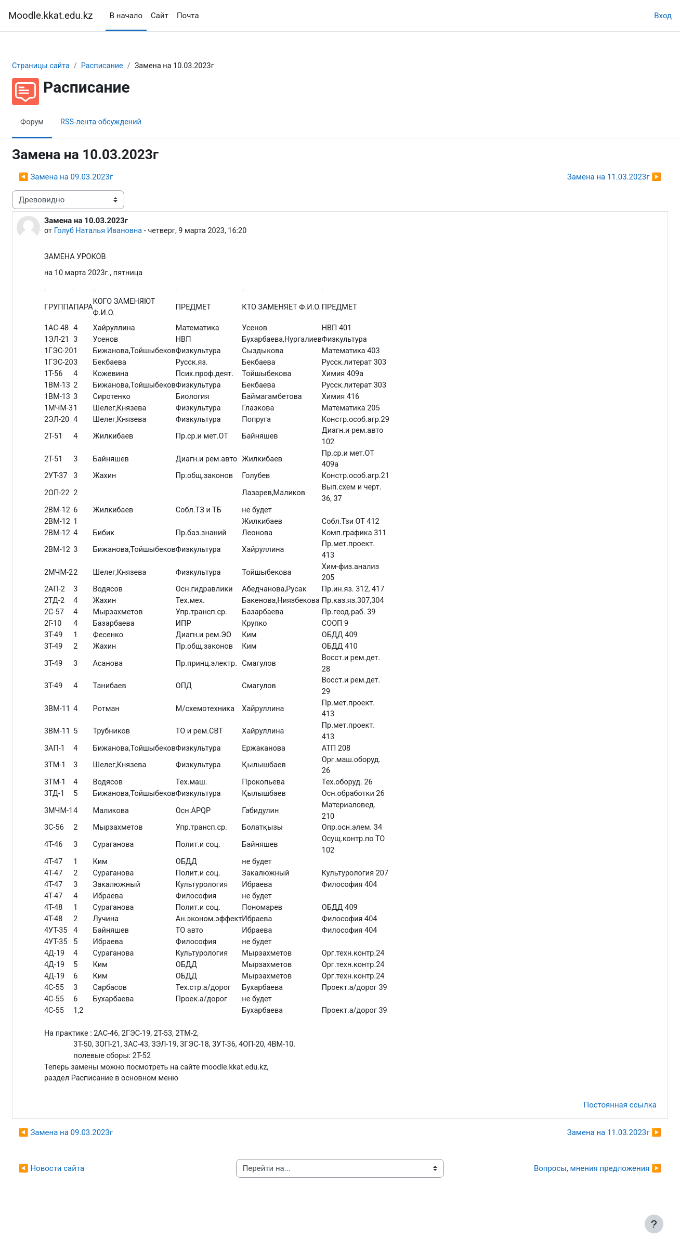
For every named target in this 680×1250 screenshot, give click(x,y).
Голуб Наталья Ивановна (125, 231)
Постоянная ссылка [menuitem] (595, 1128)
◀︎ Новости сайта (76, 1192)
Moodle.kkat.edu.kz (50, 15)
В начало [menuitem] (126, 15)
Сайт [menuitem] (159, 15)
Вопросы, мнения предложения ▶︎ (572, 1192)
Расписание (130, 66)
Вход (663, 15)
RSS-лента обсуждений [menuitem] (128, 122)
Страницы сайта (67, 66)
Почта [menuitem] (188, 15)
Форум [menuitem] (57, 122)
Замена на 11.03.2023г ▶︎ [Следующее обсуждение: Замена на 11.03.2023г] (589, 177)
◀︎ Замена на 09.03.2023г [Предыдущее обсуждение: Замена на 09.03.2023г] (91, 177)
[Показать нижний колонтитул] (654, 1224)
